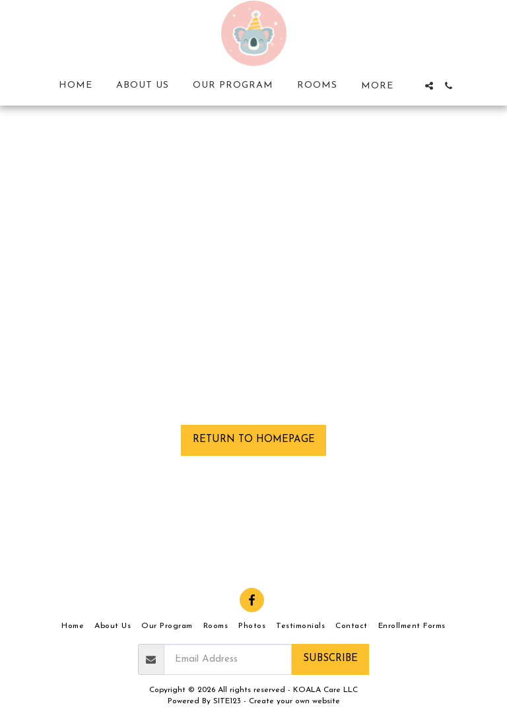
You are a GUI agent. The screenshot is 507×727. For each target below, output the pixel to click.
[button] (429, 85)
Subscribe (330, 659)
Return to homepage (254, 440)
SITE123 (227, 701)
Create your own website (294, 701)
